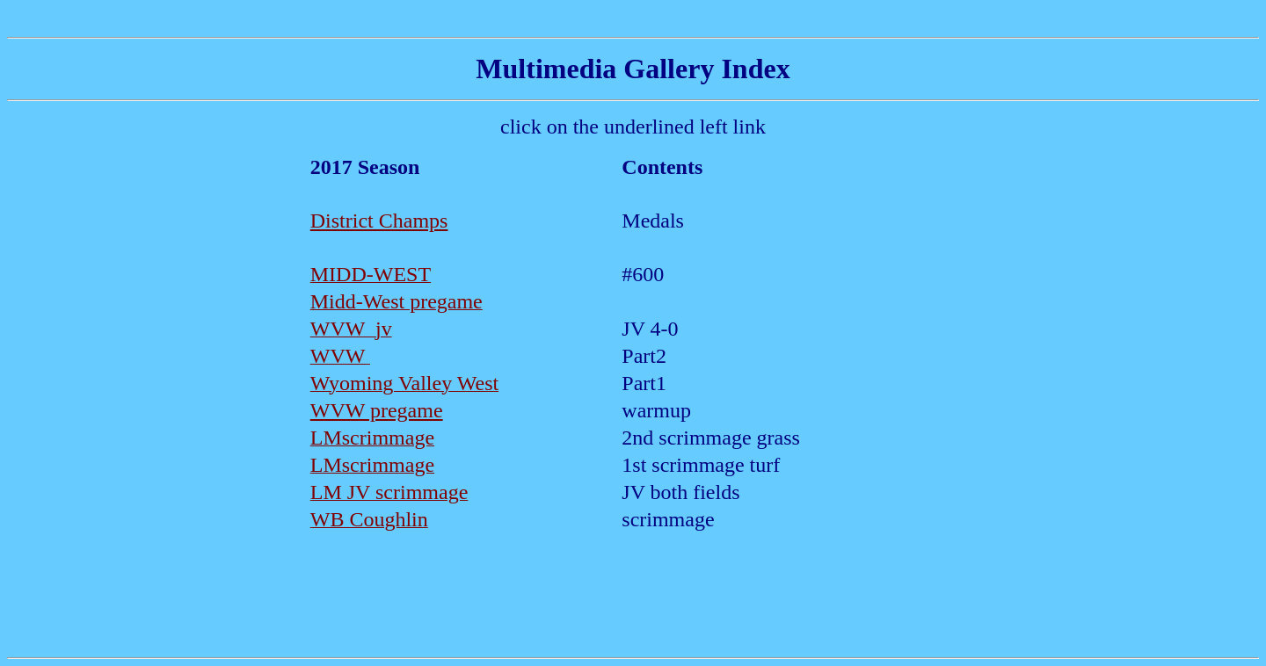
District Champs (379, 220)
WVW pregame (376, 410)
